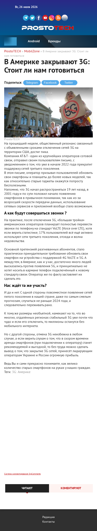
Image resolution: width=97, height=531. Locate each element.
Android (34, 41)
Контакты (48, 522)
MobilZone (15, 93)
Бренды (54, 41)
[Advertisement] (48, 426)
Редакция (48, 517)
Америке (24, 372)
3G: (14, 372)
